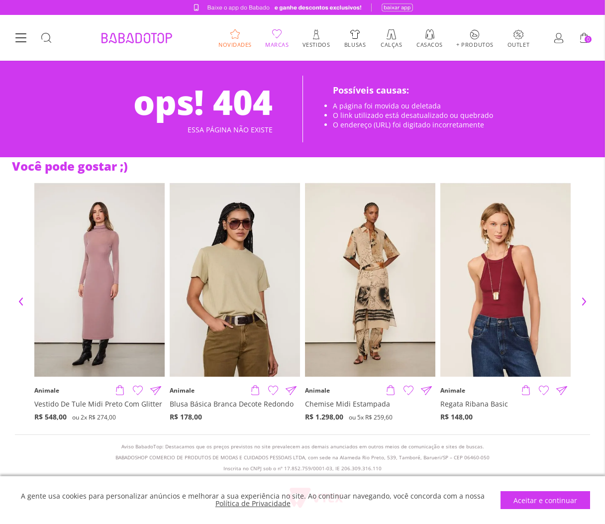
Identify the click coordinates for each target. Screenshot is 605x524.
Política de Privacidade (253, 503)
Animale (46, 391)
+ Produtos (475, 44)
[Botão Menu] (21, 38)
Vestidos (316, 44)
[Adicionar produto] (120, 391)
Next (584, 302)
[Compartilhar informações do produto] (156, 391)
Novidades (235, 44)
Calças (391, 44)
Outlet (518, 44)
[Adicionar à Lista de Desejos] (138, 391)
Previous (21, 302)
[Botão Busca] (46, 38)
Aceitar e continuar (545, 500)
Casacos (429, 44)
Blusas (355, 44)
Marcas (277, 44)
